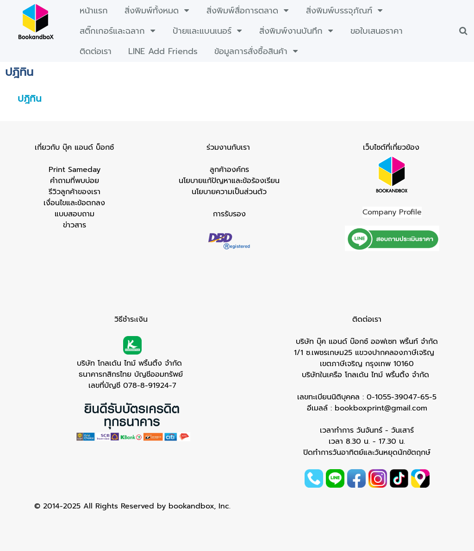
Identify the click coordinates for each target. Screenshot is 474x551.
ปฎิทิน (30, 98)
